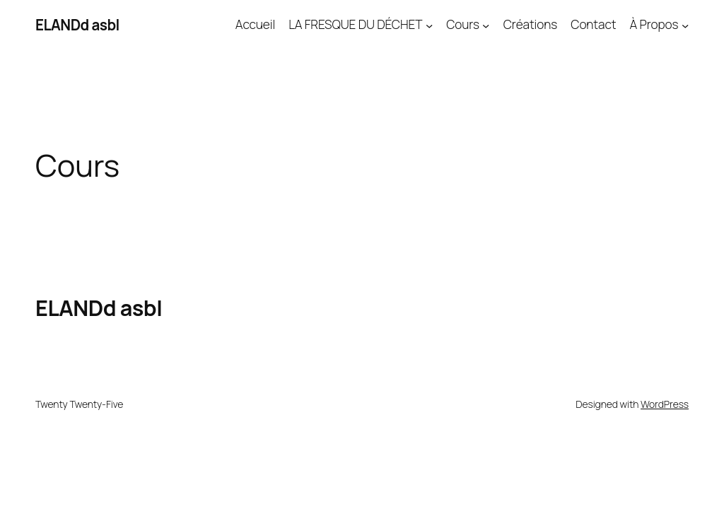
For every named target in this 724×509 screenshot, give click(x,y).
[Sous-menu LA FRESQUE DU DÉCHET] (429, 24)
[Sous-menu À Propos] (685, 24)
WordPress (665, 404)
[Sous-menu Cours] (485, 24)
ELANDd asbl (77, 25)
